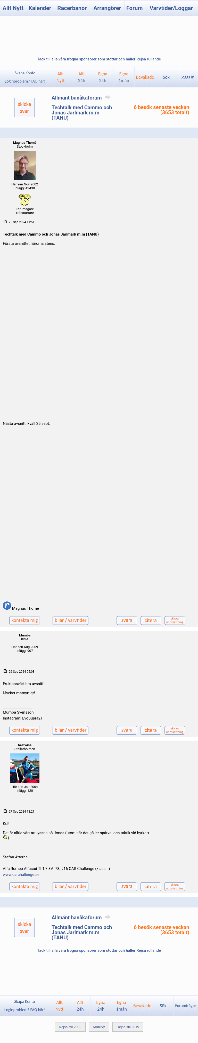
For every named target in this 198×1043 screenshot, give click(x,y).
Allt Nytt (13, 8)
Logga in (187, 77)
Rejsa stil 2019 (128, 1027)
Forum (134, 8)
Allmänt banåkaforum (82, 98)
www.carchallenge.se (21, 874)
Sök (166, 77)
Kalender (40, 8)
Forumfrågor (185, 1005)
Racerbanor (72, 8)
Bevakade (145, 77)
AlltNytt (60, 77)
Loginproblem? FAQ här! (25, 81)
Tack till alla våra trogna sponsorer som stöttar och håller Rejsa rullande (99, 59)
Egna (102, 77)
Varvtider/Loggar (171, 8)
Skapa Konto (25, 72)
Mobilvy (99, 1027)
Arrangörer (107, 8)
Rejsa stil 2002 (70, 1027)
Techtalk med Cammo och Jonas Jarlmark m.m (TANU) (82, 112)
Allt (81, 77)
